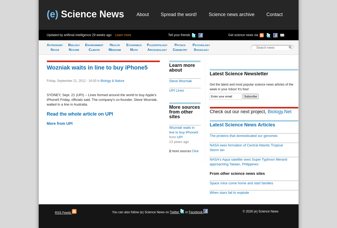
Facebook (198, 212)
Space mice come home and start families (241, 183)
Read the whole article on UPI (80, 114)
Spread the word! (179, 14)
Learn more (123, 35)
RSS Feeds (66, 213)
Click (195, 151)
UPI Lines (176, 90)
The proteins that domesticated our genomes (244, 136)
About (143, 14)
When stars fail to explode (229, 193)
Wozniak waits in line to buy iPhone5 (97, 67)
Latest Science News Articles (242, 124)
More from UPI (60, 123)
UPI (180, 137)
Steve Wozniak (180, 81)
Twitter (177, 212)
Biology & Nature (112, 81)
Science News (85, 14)
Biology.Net (280, 111)
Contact (274, 14)
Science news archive (232, 14)
